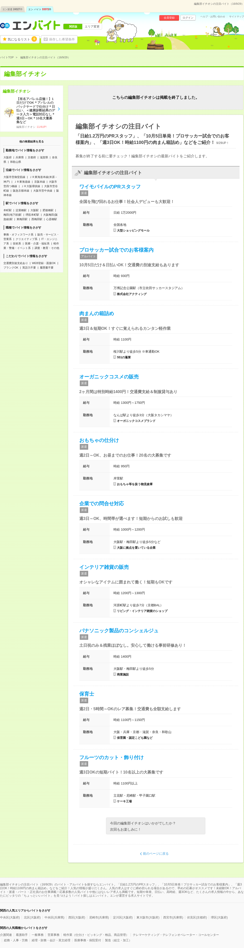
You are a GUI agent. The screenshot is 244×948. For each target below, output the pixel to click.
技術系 (17, 243)
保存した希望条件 (62, 39)
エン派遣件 (12, 9)
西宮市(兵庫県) (173, 917)
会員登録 (169, 17)
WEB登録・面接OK (44, 263)
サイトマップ (236, 16)
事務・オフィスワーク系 (18, 234)
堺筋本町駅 (32, 214)
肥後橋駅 (48, 210)
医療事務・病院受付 (87, 940)
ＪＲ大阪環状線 (30, 186)
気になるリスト (22, 39)
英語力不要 (29, 267)
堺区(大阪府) (219, 917)
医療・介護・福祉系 (37, 243)
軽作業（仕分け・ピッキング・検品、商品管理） (96, 935)
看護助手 (22, 935)
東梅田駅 (22, 219)
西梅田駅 (36, 219)
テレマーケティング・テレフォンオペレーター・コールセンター (176, 935)
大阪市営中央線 (42, 190)
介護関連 (6, 935)
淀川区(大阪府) (123, 917)
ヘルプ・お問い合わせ (212, 16)
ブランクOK (10, 267)
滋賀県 (44, 157)
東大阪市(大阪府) (147, 917)
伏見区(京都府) (197, 917)
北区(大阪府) (32, 917)
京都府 (32, 157)
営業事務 (53, 935)
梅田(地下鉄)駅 (12, 214)
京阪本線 (39, 181)
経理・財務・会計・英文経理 (51, 940)
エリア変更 (92, 26)
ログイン (188, 17)
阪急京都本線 (21, 190)
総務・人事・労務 (16, 940)
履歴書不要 (47, 267)
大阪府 (7, 157)
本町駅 (7, 210)
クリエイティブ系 (26, 238)
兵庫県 (20, 157)
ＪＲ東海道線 (22, 181)
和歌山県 (15, 161)
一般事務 (38, 935)
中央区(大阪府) (10, 917)
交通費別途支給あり (15, 263)
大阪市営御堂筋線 (14, 176)
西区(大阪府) (76, 917)
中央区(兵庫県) (54, 917)
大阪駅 (34, 210)
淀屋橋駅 (21, 210)
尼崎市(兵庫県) (99, 917)
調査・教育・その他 (47, 247)
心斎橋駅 (51, 219)
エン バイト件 (40, 9)
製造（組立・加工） (118, 940)
